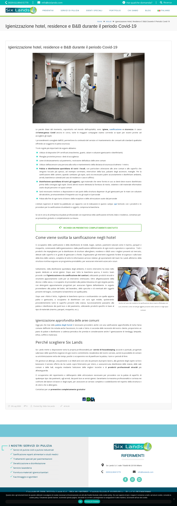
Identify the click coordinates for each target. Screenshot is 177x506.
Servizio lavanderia (22, 467)
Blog (148, 10)
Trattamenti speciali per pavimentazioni (32, 458)
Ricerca (167, 2)
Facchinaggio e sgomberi (25, 476)
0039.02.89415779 (18, 2)
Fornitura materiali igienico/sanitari (30, 472)
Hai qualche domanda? (139, 2)
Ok (80, 502)
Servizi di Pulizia (70, 10)
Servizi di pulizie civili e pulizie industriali (33, 449)
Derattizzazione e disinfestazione (29, 463)
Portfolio (115, 10)
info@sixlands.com (52, 2)
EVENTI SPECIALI (94, 10)
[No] (174, 499)
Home (99, 21)
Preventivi (48, 10)
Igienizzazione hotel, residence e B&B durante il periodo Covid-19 (62, 47)
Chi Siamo (133, 10)
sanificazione (115, 129)
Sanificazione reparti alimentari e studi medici (35, 454)
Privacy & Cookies (92, 502)
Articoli (108, 21)
